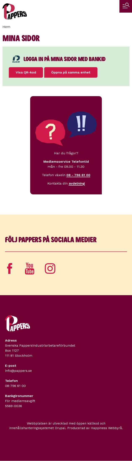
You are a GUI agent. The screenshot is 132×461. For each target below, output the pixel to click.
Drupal (60, 428)
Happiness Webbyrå (106, 428)
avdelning (77, 183)
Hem (6, 27)
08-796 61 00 (15, 386)
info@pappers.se (18, 371)
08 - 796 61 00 (78, 175)
